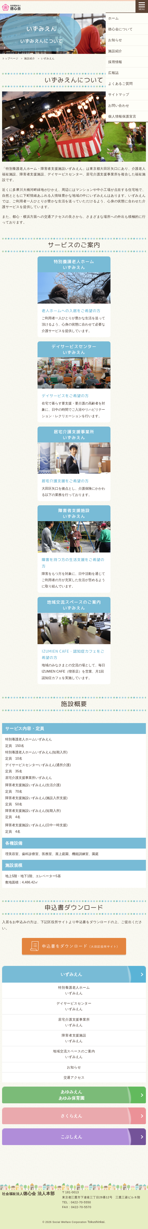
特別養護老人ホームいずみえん (74, 990)
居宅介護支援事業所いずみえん (74, 1022)
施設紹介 (29, 58)
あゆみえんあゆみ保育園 (72, 1095)
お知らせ (74, 1067)
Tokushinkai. (97, 1222)
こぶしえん (71, 1136)
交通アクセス (74, 1077)
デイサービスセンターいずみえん (74, 1006)
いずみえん (71, 974)
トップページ (10, 58)
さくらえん (71, 1116)
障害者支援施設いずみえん (74, 1038)
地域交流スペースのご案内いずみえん (74, 1054)
